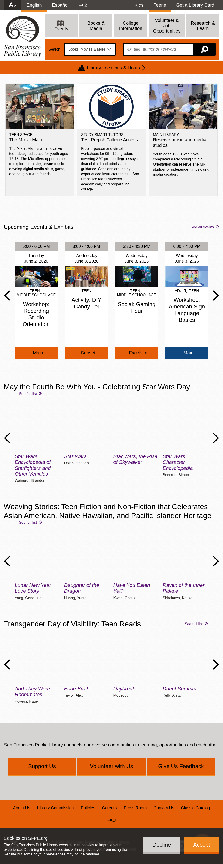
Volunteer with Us (111, 766)
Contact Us (164, 808)
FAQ (111, 820)
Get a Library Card (195, 5)
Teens (160, 5)
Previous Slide (7, 295)
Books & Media (95, 26)
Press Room (135, 808)
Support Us (42, 766)
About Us (21, 808)
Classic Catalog (195, 808)
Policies (88, 808)
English (34, 5)
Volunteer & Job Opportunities (166, 25)
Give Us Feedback (181, 766)
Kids (139, 5)
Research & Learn (203, 26)
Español (60, 5)
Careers (109, 808)
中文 (83, 5)
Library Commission (55, 808)
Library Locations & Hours (113, 67)
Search (54, 49)
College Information (130, 26)
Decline (162, 845)
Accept (201, 845)
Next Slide (216, 295)
